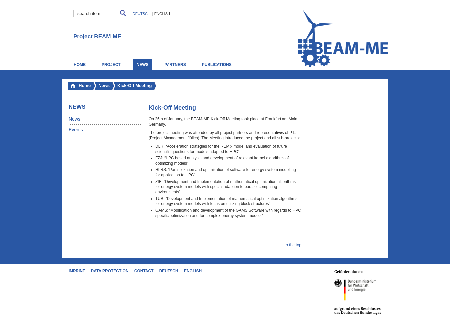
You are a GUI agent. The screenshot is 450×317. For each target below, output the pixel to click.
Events (76, 129)
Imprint (77, 271)
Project (111, 64)
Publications (217, 64)
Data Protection (110, 271)
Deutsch (141, 14)
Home (80, 64)
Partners (175, 64)
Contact (144, 271)
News (74, 119)
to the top (293, 245)
